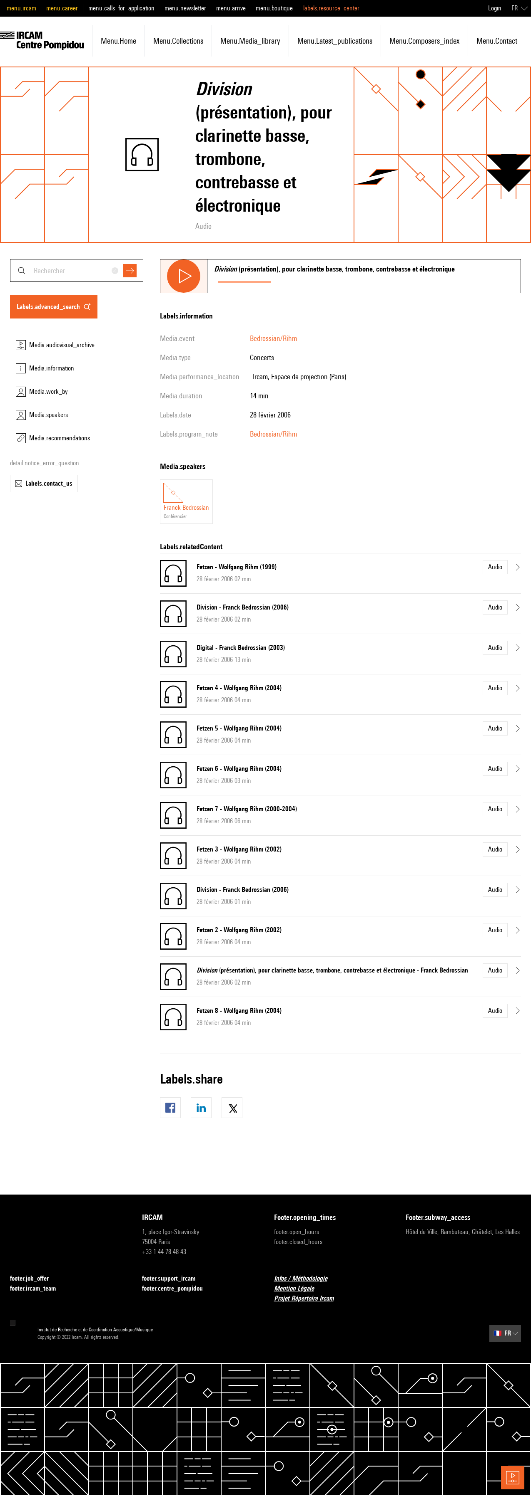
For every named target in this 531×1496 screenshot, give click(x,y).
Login (494, 8)
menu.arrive (231, 8)
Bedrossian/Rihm (273, 338)
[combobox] (76, 270)
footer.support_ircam (173, 1278)
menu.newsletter (185, 8)
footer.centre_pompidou (177, 1288)
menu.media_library (250, 40)
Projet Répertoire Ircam (309, 1298)
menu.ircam (21, 8)
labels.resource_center (331, 8)
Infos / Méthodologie (305, 1278)
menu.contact (496, 40)
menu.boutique (274, 8)
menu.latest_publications (334, 40)
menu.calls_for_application (121, 8)
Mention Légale (299, 1288)
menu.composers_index (424, 40)
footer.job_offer (34, 1278)
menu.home (118, 40)
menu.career (62, 8)
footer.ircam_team (38, 1288)
